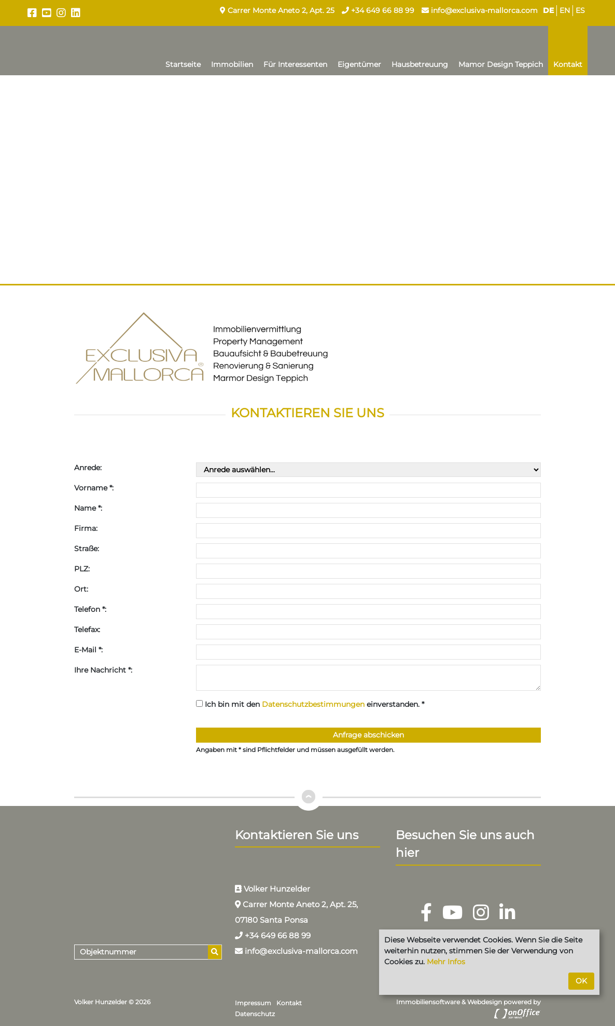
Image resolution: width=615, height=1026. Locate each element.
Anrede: (88, 467)
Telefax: (87, 629)
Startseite (183, 64)
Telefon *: (90, 609)
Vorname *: (94, 488)
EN (565, 10)
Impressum (253, 1003)
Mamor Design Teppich (500, 64)
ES (580, 10)
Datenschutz (255, 1014)
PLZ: (82, 568)
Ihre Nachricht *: (103, 670)
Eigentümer (359, 64)
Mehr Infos (446, 961)
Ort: (81, 589)
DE (548, 10)
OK (581, 981)
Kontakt (567, 64)
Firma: (85, 528)
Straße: (86, 548)
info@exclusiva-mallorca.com (480, 10)
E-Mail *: (88, 649)
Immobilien (232, 64)
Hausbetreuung (420, 64)
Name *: (88, 508)
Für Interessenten (295, 64)
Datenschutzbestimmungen (313, 704)
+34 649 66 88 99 (378, 10)
